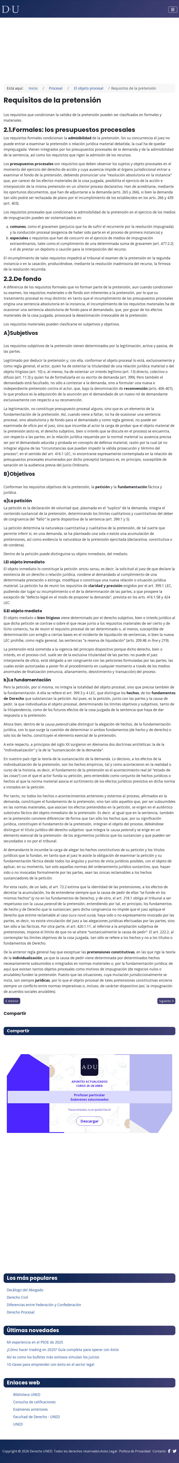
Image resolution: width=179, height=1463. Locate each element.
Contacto (159, 1451)
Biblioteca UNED (26, 1394)
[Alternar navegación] (172, 10)
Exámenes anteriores (30, 1409)
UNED (18, 1424)
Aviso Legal (108, 1451)
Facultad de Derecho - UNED (36, 1416)
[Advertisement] (89, 49)
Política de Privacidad (134, 1451)
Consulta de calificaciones (34, 1401)
